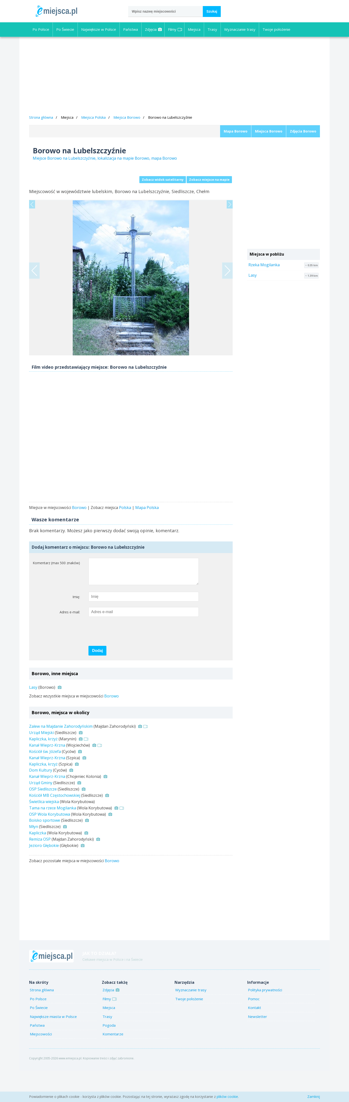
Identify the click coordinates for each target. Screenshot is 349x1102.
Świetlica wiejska (44, 833)
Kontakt (254, 1039)
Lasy (33, 718)
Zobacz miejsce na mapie (209, 179)
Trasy (212, 29)
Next (230, 213)
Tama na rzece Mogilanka (52, 839)
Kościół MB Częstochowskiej (54, 826)
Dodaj (97, 682)
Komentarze (113, 1065)
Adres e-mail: (70, 643)
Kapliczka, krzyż (43, 770)
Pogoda (109, 1056)
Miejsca (194, 29)
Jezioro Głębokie (44, 877)
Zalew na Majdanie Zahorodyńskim (61, 757)
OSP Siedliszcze (43, 820)
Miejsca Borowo (126, 117)
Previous (32, 213)
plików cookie (227, 1096)
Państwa (130, 29)
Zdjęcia (153, 29)
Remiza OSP (40, 870)
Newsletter (257, 1048)
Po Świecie (65, 29)
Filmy (175, 29)
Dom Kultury (40, 801)
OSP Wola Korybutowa (49, 845)
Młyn (33, 858)
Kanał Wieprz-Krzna (47, 776)
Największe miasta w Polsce (53, 1048)
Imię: (76, 628)
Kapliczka (37, 864)
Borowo (79, 534)
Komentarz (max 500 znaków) (56, 589)
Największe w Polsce (98, 29)
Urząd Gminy (40, 814)
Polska (125, 534)
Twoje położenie (276, 29)
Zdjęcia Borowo (303, 131)
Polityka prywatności (265, 1021)
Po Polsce (40, 29)
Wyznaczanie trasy (239, 29)
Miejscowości (41, 1065)
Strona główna (41, 117)
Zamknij (313, 1096)
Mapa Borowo (235, 131)
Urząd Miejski (41, 764)
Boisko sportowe (44, 851)
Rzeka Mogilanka (264, 264)
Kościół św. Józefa (45, 783)
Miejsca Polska (93, 117)
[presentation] (125, 663)
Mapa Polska (147, 534)
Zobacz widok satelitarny (162, 179)
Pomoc (254, 1030)
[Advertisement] (174, 76)
